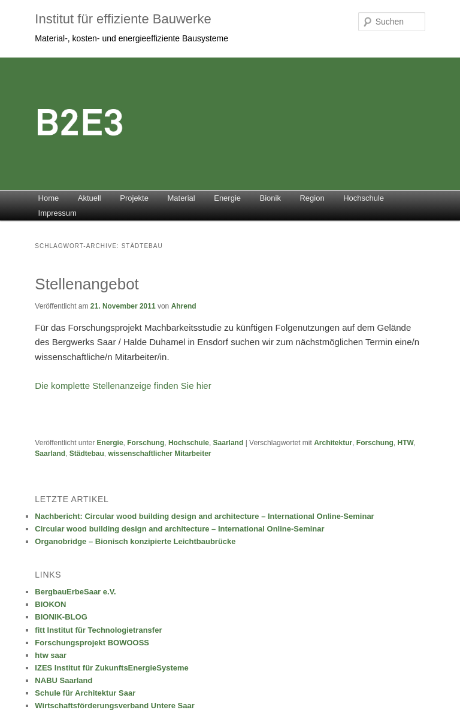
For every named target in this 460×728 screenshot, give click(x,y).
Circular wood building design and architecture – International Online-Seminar (179, 528)
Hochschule (363, 198)
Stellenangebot (86, 284)
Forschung (145, 443)
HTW (406, 443)
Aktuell (89, 198)
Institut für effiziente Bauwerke (123, 18)
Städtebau (86, 453)
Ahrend (183, 306)
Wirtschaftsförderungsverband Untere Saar (114, 705)
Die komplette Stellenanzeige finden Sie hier (123, 385)
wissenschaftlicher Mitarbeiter (159, 453)
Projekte (134, 198)
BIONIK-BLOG (61, 616)
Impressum (57, 213)
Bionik (270, 198)
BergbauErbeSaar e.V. (75, 591)
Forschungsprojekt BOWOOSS (92, 642)
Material (181, 198)
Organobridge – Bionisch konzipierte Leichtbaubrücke (135, 541)
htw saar (50, 655)
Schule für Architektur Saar (85, 692)
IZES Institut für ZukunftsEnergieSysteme (111, 667)
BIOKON (50, 604)
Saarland (228, 443)
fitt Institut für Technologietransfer (98, 630)
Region (311, 198)
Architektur (333, 443)
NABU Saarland (63, 680)
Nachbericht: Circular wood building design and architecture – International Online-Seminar (204, 516)
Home (48, 198)
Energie (227, 198)
